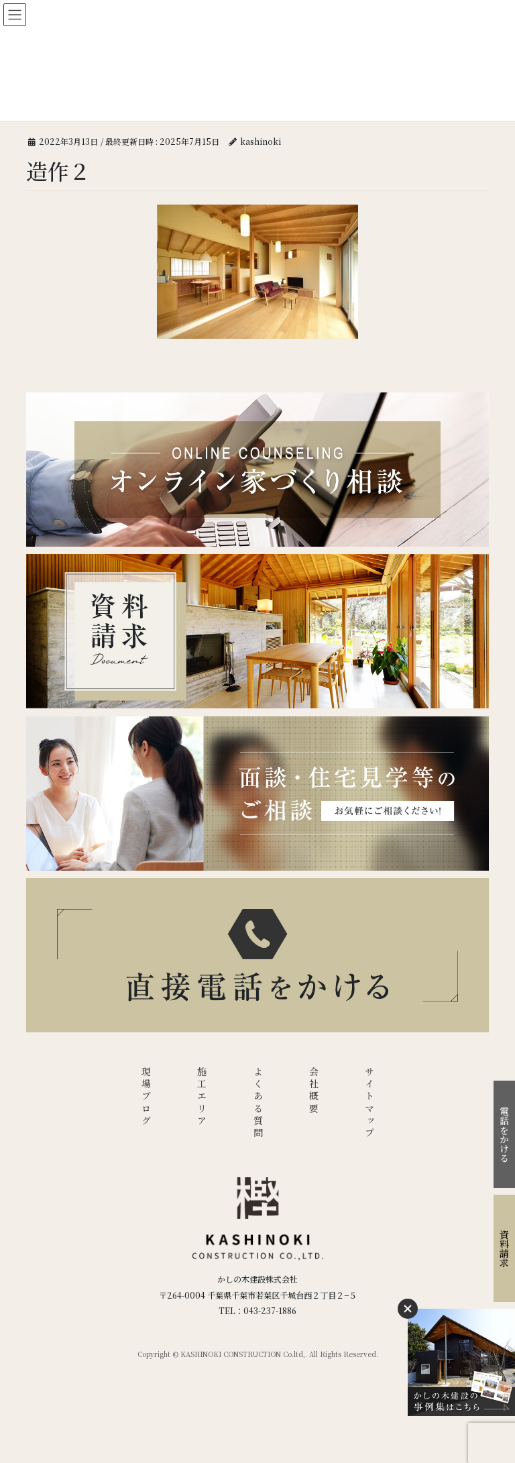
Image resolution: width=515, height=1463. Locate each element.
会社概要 (314, 1091)
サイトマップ (369, 1103)
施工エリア (202, 1097)
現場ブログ (146, 1097)
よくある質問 (258, 1103)
